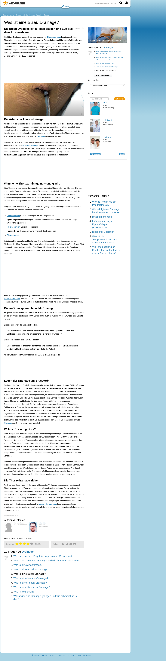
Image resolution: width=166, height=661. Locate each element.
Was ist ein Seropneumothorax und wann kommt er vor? (105, 239)
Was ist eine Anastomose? (27, 565)
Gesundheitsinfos (8, 15)
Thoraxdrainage (54, 37)
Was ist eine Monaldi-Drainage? (30, 578)
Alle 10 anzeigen (103, 75)
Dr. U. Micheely (107, 120)
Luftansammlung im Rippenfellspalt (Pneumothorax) (102, 224)
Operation (39, 15)
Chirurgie (18, 15)
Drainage (46, 15)
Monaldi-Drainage (30, 145)
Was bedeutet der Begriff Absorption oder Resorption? (42, 556)
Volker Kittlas (42, 523)
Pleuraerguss (13, 235)
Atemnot (8, 423)
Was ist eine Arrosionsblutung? (30, 569)
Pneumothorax (13, 216)
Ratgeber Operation (29, 15)
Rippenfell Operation (103, 231)
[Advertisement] (40, 69)
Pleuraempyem (13, 227)
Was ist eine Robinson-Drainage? (31, 587)
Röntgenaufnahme (12, 299)
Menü (65, 6)
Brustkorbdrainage (102, 216)
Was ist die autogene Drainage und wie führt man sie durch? (46, 560)
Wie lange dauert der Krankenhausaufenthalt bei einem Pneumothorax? (106, 249)
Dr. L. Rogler (107, 137)
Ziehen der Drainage (48, 504)
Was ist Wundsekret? (24, 591)
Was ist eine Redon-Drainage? (30, 582)
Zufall (122, 154)
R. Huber (105, 103)
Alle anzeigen (95, 154)
